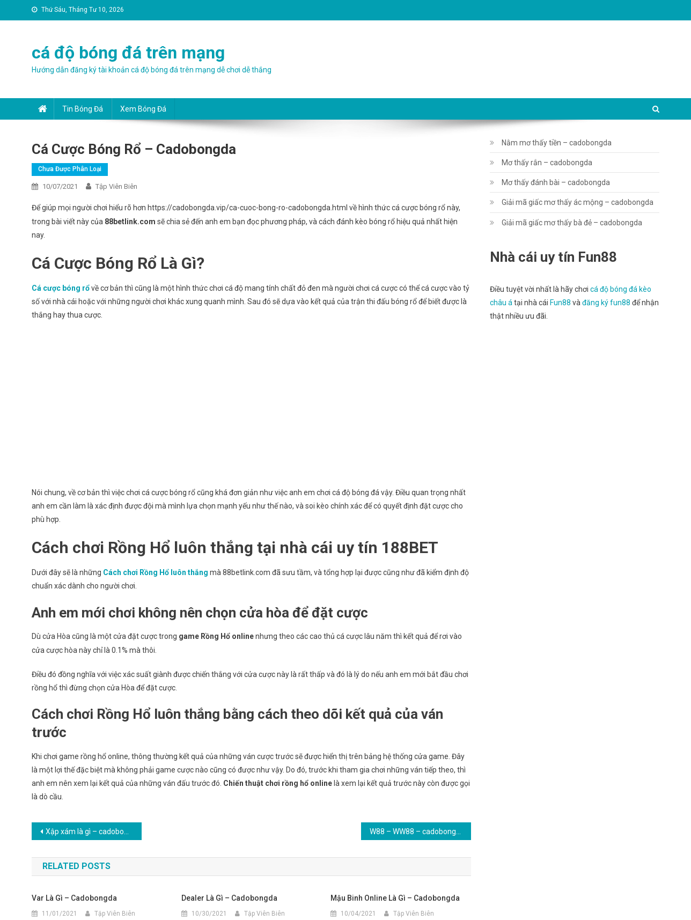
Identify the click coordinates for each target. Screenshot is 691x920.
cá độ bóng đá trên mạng (128, 52)
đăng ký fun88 (606, 302)
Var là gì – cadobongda (74, 898)
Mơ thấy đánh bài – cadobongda (556, 182)
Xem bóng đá (143, 109)
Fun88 (560, 302)
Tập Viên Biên (116, 186)
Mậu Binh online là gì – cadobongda (395, 898)
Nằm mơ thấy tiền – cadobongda (557, 142)
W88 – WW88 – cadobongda (417, 831)
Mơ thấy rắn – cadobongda (547, 162)
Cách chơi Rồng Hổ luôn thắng (155, 572)
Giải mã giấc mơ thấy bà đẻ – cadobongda (572, 222)
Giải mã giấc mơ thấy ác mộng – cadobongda (577, 202)
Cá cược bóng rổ (61, 288)
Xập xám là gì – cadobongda (93, 831)
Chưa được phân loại (69, 169)
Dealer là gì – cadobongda (229, 898)
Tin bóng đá (82, 109)
